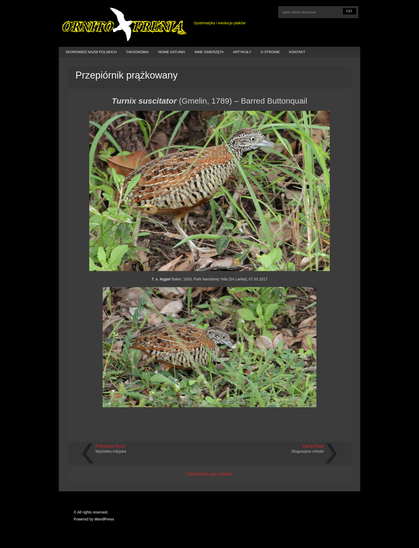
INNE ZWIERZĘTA (209, 52)
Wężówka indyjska (110, 451)
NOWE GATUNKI (171, 52)
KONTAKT (297, 52)
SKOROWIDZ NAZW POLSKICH (91, 52)
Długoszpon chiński (308, 451)
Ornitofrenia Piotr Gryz (123, 25)
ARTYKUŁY (242, 52)
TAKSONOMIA (137, 52)
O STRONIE (270, 52)
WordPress (104, 519)
